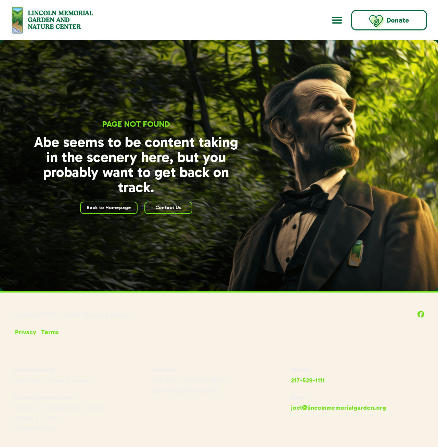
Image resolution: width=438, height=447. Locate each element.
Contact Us (168, 208)
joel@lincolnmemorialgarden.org (338, 407)
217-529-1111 (308, 380)
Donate (389, 22)
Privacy (25, 332)
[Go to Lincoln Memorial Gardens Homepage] (60, 20)
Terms (50, 332)
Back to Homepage (109, 208)
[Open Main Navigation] (337, 20)
